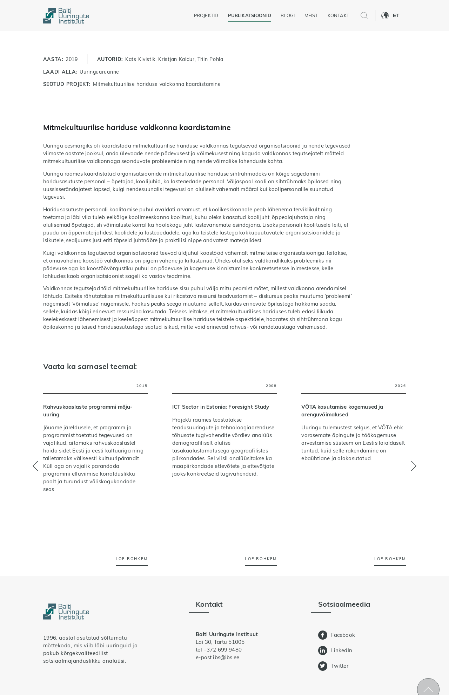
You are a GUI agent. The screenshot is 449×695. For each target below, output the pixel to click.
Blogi (288, 15)
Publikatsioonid (249, 15)
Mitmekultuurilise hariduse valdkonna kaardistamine (157, 84)
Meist (311, 15)
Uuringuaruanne (99, 72)
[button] (399, 15)
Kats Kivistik (140, 59)
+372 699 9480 (222, 649)
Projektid (206, 15)
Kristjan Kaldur (176, 59)
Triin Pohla (210, 59)
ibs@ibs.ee (226, 657)
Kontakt (338, 15)
